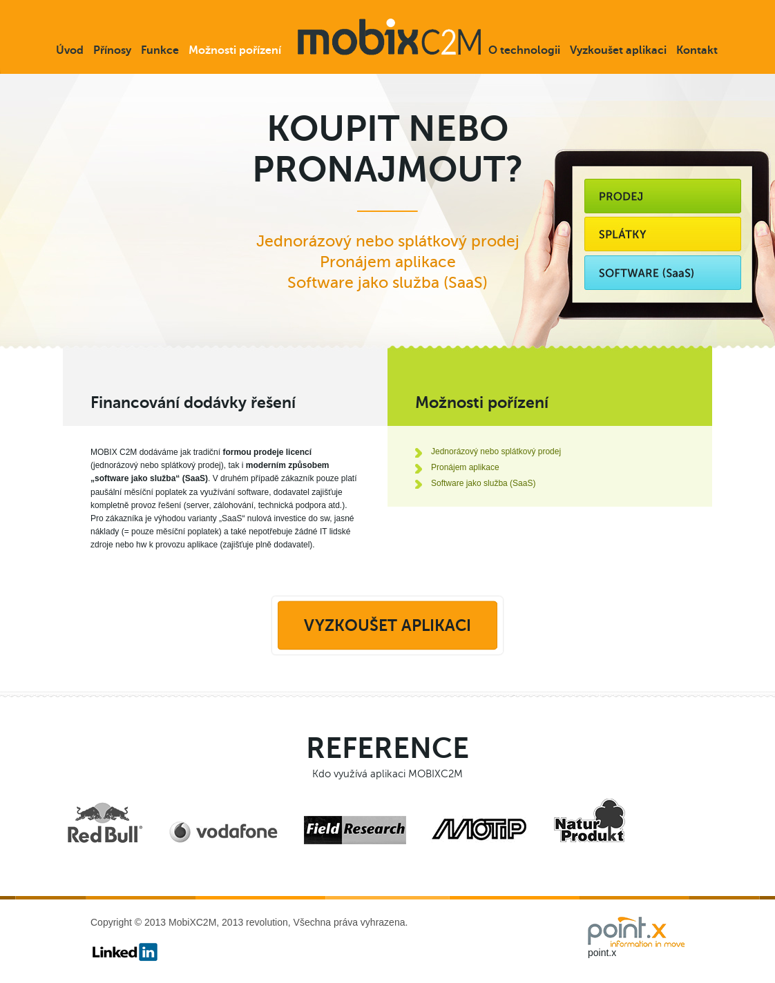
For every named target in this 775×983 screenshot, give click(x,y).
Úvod (70, 50)
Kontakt (697, 50)
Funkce (160, 50)
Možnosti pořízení (235, 50)
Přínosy (112, 50)
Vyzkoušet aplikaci (618, 50)
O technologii (524, 50)
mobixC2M (389, 37)
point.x (602, 952)
